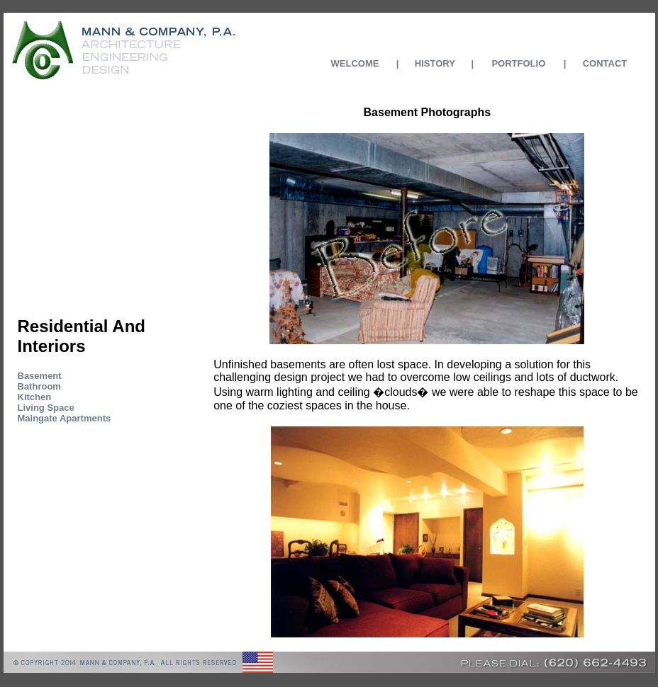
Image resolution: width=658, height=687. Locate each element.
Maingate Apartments (64, 418)
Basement (40, 375)
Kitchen (35, 397)
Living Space (46, 407)
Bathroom (39, 386)
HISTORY (435, 63)
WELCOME (355, 63)
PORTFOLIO (518, 63)
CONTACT (605, 63)
